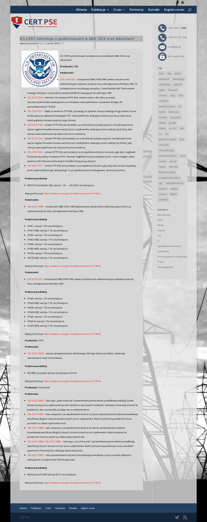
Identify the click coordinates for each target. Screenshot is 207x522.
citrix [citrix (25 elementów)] (180, 95)
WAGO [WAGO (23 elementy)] (173, 194)
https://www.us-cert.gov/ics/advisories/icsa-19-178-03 (72, 334)
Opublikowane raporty (170, 246)
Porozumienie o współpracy (172, 256)
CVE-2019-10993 (35, 455)
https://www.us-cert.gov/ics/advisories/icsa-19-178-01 (72, 193)
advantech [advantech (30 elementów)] (164, 79)
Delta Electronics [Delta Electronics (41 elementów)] (167, 106)
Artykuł (161, 230)
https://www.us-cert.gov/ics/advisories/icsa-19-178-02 (72, 266)
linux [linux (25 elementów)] (181, 139)
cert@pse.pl (169, 46)
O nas (117, 10)
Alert (160, 220)
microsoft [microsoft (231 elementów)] (164, 144)
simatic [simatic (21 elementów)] (174, 188)
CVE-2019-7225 (67, 79)
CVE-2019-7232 (34, 152)
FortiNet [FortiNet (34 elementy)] (163, 117)
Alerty (161, 225)
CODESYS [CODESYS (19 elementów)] (163, 100)
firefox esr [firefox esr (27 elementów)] (174, 111)
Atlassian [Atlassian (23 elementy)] (172, 90)
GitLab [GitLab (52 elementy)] (162, 122)
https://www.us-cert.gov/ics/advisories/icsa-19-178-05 (72, 482)
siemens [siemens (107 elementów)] (163, 188)
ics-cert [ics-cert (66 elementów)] (172, 128)
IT (158, 240)
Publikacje (98, 10)
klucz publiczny (171, 56)
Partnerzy (136, 10)
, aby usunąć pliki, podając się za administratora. (63, 409)
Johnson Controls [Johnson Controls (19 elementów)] (167, 139)
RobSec (40, 43)
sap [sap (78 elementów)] (161, 183)
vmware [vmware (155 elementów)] (163, 194)
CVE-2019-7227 (34, 111)
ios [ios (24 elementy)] (160, 133)
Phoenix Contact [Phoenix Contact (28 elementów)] (167, 172)
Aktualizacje (164, 214)
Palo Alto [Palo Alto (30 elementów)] (173, 166)
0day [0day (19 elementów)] (161, 73)
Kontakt (154, 10)
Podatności (163, 251)
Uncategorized (165, 267)
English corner (174, 10)
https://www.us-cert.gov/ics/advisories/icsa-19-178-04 (72, 381)
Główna (81, 10)
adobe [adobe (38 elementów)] (178, 73)
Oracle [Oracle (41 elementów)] (162, 166)
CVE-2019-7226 (34, 97)
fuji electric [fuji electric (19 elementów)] (175, 117)
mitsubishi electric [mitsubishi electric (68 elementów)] (168, 155)
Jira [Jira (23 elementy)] (166, 133)
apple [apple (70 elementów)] (162, 90)
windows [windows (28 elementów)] (163, 199)
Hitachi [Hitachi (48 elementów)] (162, 128)
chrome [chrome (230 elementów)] (163, 95)
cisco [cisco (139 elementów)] (172, 95)
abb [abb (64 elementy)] (169, 73)
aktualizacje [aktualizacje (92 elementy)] (165, 84)
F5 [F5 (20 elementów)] (180, 106)
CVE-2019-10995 (35, 206)
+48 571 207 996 (172, 37)
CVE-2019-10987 (53, 441)
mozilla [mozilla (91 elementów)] (162, 161)
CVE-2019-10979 (35, 353)
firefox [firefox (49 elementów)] (162, 111)
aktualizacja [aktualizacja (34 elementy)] (178, 79)
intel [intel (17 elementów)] (182, 128)
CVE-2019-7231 (34, 165)
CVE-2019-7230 (34, 138)
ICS (62, 43)
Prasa (161, 261)
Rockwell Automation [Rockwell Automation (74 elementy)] (169, 177)
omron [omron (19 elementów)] (172, 161)
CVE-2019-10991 (35, 414)
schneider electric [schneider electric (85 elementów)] (175, 183)
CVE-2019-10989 (35, 427)
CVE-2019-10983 (35, 441)
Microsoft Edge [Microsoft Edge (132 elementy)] (166, 150)
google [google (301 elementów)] (172, 122)
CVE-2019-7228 (34, 124)
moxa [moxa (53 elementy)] (183, 155)
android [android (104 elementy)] (178, 84)
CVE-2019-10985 (35, 400)
